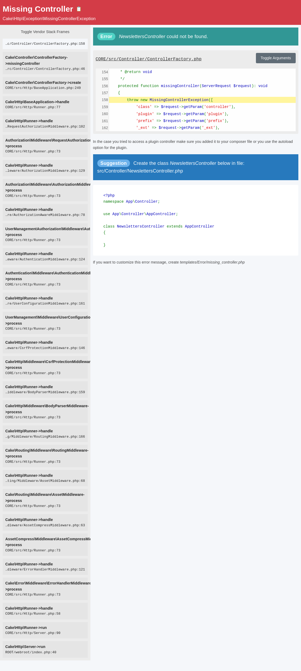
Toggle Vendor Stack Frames (45, 32)
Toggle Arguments (276, 58)
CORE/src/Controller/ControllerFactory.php (149, 59)
